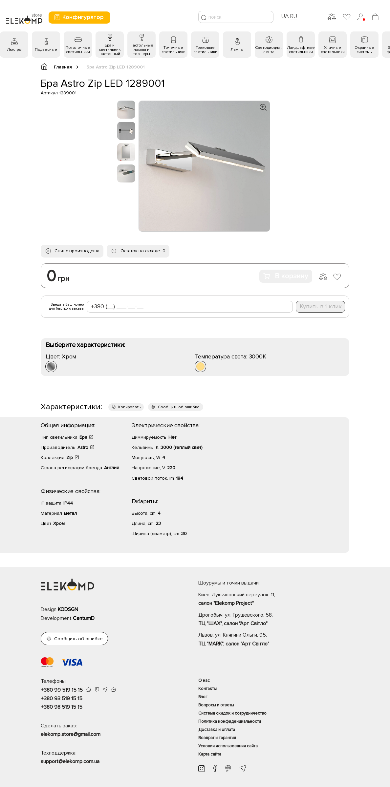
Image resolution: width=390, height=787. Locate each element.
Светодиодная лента (269, 49)
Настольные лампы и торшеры (141, 49)
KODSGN (68, 609)
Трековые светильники (205, 49)
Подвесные (46, 49)
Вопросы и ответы (216, 705)
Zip (69, 457)
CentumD (84, 618)
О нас (204, 680)
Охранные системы (364, 49)
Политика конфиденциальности (229, 721)
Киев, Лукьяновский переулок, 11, (273, 599)
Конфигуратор (79, 17)
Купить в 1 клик (321, 306)
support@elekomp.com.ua (70, 761)
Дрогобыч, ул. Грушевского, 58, (273, 620)
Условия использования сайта (228, 746)
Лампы (237, 49)
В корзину (285, 276)
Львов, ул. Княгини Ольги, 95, (273, 640)
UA (285, 16)
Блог (202, 697)
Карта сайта (209, 754)
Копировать (129, 407)
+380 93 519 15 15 (61, 698)
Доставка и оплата (216, 729)
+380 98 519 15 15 (61, 707)
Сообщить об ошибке (179, 407)
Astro (82, 447)
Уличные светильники (333, 49)
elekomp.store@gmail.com (70, 734)
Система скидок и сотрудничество (232, 713)
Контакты (207, 688)
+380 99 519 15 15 (62, 690)
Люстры (14, 49)
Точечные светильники (173, 49)
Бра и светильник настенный (109, 49)
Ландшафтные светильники (301, 49)
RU (293, 16)
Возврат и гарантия (217, 737)
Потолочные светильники (77, 49)
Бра (83, 437)
